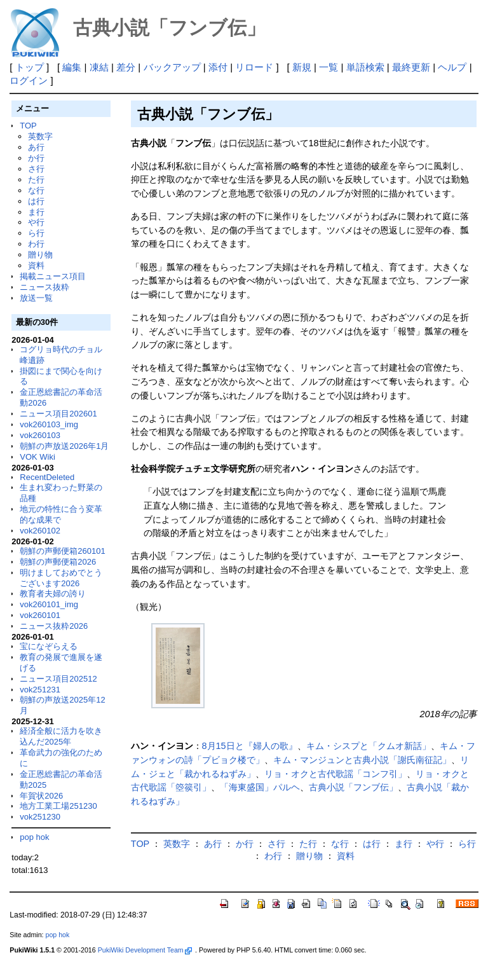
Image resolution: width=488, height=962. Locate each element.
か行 (36, 158)
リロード (254, 67)
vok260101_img (49, 604)
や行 (36, 222)
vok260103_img (49, 424)
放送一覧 (36, 298)
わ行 (36, 244)
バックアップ (172, 67)
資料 (36, 265)
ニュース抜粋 (44, 287)
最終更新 (411, 67)
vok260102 (40, 530)
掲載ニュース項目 (53, 276)
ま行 (36, 212)
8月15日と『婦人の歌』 (249, 746)
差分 (125, 67)
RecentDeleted (47, 477)
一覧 (328, 67)
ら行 (36, 233)
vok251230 (40, 816)
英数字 (40, 136)
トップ (29, 67)
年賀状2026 (41, 796)
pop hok (34, 837)
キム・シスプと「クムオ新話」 (368, 746)
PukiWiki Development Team (145, 950)
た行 (36, 179)
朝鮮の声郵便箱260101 (62, 551)
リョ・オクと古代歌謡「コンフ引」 (335, 774)
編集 (71, 67)
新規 (301, 67)
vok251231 (40, 689)
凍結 (99, 67)
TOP (28, 125)
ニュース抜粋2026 (54, 626)
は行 (36, 201)
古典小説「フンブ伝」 (353, 787)
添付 (217, 67)
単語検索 (365, 67)
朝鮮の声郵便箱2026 (58, 562)
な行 (36, 190)
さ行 (36, 169)
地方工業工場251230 (58, 806)
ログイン (29, 80)
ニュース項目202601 (58, 413)
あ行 (36, 147)
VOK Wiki (37, 457)
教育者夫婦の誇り (53, 593)
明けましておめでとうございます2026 (61, 578)
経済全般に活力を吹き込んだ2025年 (61, 736)
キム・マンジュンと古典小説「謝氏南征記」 (362, 760)
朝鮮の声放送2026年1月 (64, 446)
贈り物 (40, 254)
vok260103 (40, 435)
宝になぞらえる (49, 646)
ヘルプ (452, 67)
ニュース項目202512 (58, 679)
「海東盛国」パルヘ (260, 787)
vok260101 (40, 615)
